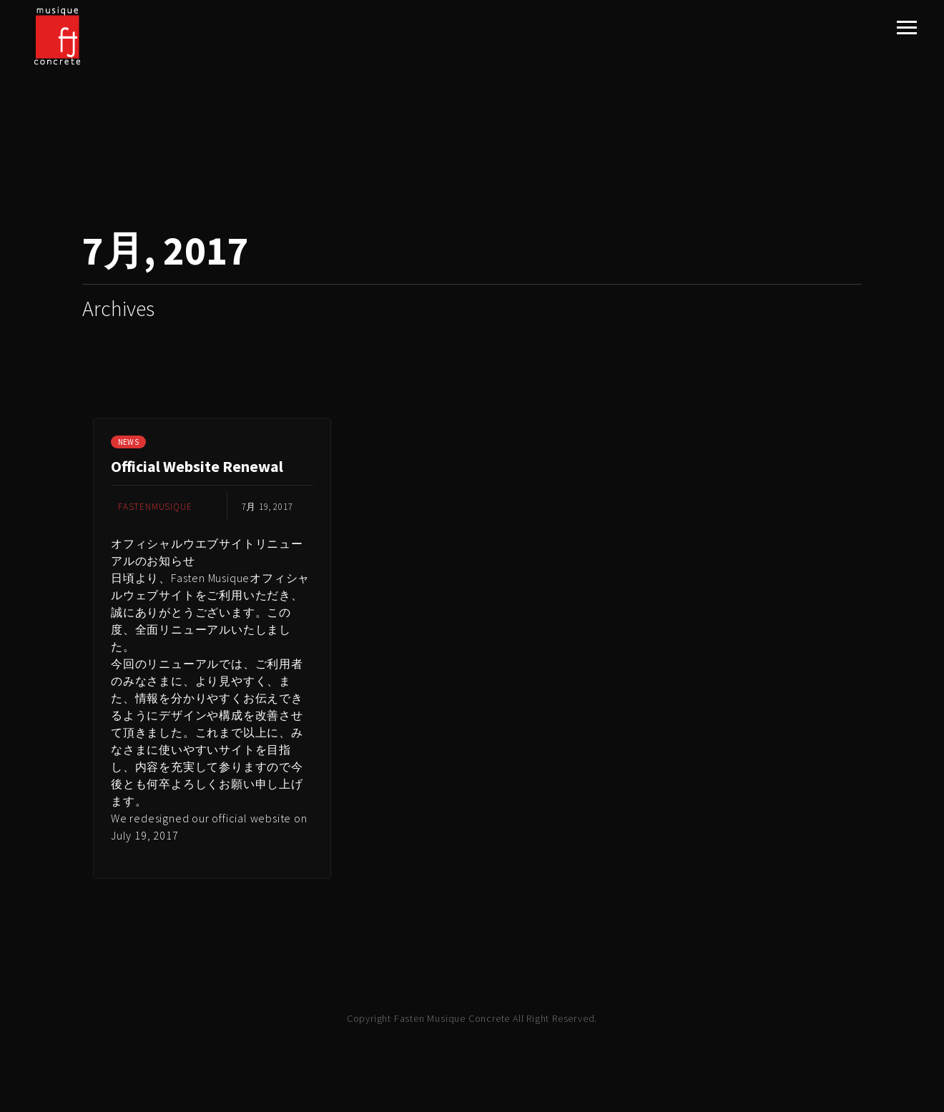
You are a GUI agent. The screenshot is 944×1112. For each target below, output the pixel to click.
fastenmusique (155, 507)
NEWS (128, 442)
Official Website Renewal (197, 466)
